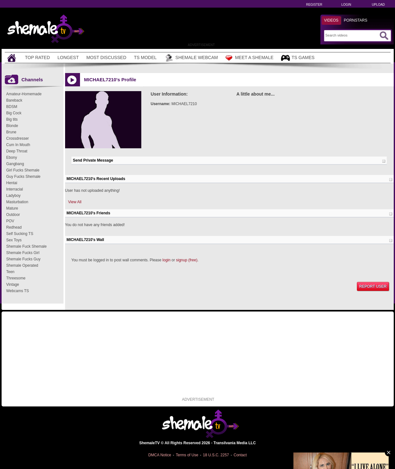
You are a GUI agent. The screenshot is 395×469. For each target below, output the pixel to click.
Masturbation (17, 202)
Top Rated (37, 57)
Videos (331, 20)
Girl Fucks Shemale (23, 170)
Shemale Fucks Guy (23, 259)
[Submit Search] (383, 35)
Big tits (12, 119)
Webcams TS (17, 291)
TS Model (145, 57)
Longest (68, 57)
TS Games (297, 58)
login (167, 260)
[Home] (12, 57)
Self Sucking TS (19, 233)
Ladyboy (13, 195)
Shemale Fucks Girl (23, 253)
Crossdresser (17, 138)
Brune (11, 132)
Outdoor (13, 214)
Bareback (14, 100)
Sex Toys (14, 240)
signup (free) (186, 260)
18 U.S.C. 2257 (216, 455)
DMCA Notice (159, 455)
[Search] (351, 35)
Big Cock (14, 113)
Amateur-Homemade (24, 94)
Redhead (14, 227)
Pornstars (355, 20)
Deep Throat (17, 151)
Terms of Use (187, 455)
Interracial (14, 189)
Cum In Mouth (18, 145)
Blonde (12, 126)
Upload (378, 4)
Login (346, 4)
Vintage (12, 284)
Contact (240, 455)
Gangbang (15, 164)
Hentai (11, 183)
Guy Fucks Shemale (23, 176)
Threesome (16, 278)
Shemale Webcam (191, 58)
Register (314, 4)
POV (10, 221)
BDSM (11, 106)
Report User (372, 286)
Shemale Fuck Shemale (26, 246)
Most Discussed (106, 57)
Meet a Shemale (249, 58)
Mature (12, 208)
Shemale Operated (22, 265)
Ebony (11, 157)
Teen (10, 272)
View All (75, 202)
